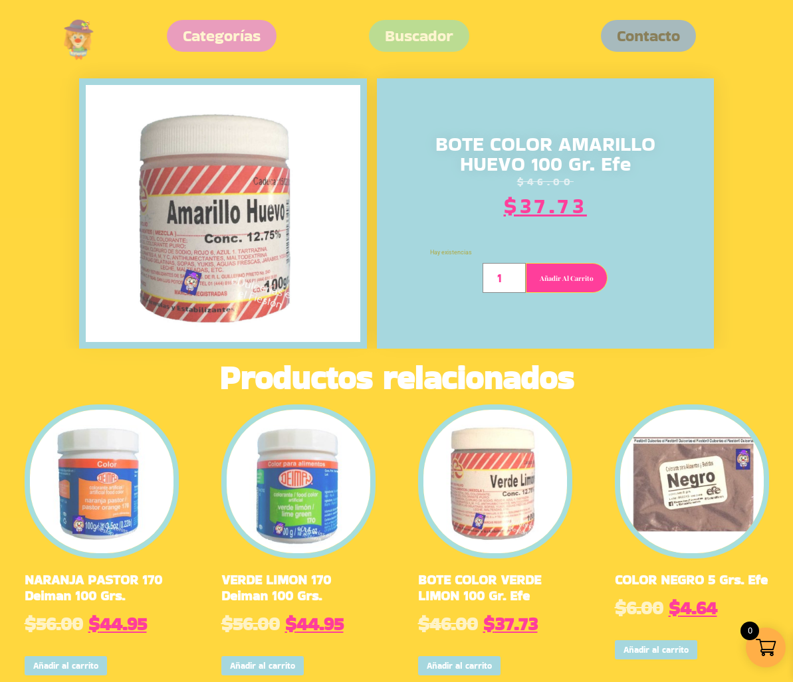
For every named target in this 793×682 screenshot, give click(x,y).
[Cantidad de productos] (504, 278)
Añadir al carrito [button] (65, 665)
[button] (648, 36)
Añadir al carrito (567, 278)
